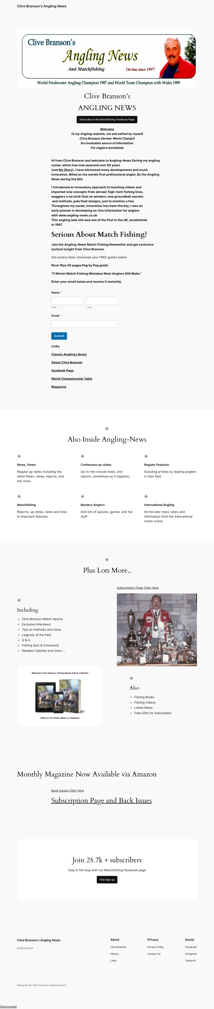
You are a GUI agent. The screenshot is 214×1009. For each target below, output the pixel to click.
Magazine (58, 387)
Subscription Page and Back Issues (101, 800)
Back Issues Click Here (67, 790)
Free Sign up (107, 879)
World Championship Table (71, 379)
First (53, 307)
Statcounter (8, 1006)
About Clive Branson (66, 362)
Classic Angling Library (69, 354)
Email (56, 315)
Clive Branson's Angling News (41, 6)
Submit (59, 336)
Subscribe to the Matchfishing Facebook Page (107, 119)
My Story (65, 170)
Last (89, 307)
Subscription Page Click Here (138, 588)
